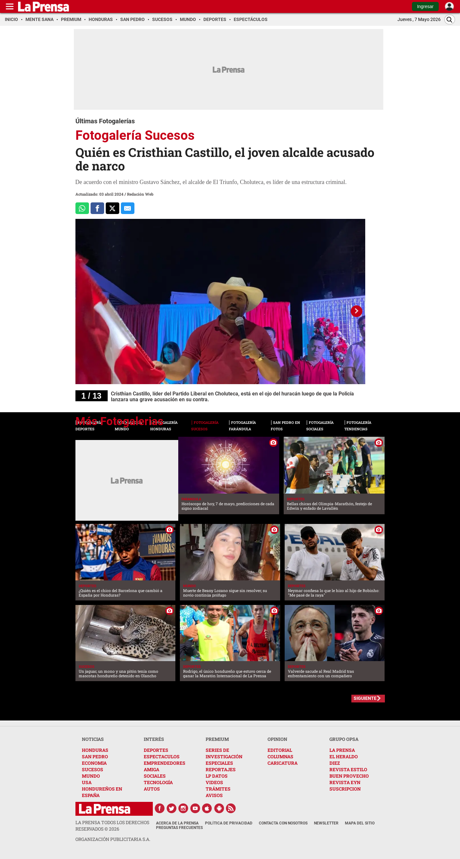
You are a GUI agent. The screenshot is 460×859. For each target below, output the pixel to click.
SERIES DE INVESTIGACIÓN (224, 753)
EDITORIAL (280, 750)
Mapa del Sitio (360, 823)
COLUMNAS (280, 756)
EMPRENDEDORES (164, 763)
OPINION (277, 739)
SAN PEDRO (95, 756)
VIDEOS (214, 782)
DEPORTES (156, 750)
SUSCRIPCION (345, 789)
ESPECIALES (219, 763)
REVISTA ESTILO (348, 769)
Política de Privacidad (228, 823)
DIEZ (334, 763)
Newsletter (326, 823)
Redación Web (140, 194)
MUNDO (91, 776)
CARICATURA (283, 763)
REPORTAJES (221, 769)
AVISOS (214, 795)
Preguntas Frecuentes (179, 827)
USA (87, 782)
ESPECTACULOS (162, 756)
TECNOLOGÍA (158, 782)
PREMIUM (217, 739)
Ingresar (425, 6)
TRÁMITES (218, 789)
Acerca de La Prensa (177, 823)
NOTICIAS (93, 739)
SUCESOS (92, 769)
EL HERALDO (343, 756)
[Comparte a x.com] (112, 208)
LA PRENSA (342, 750)
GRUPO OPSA (343, 739)
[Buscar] (449, 20)
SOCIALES (155, 776)
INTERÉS (154, 739)
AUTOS (152, 789)
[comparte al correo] (127, 208)
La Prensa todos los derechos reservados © (112, 825)
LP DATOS (217, 776)
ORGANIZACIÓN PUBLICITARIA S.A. (112, 839)
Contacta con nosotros (283, 823)
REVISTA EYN (344, 782)
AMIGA (151, 769)
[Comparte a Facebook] (97, 208)
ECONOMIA (94, 763)
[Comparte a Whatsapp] (82, 208)
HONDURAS (95, 750)
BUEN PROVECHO (349, 776)
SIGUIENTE (365, 698)
